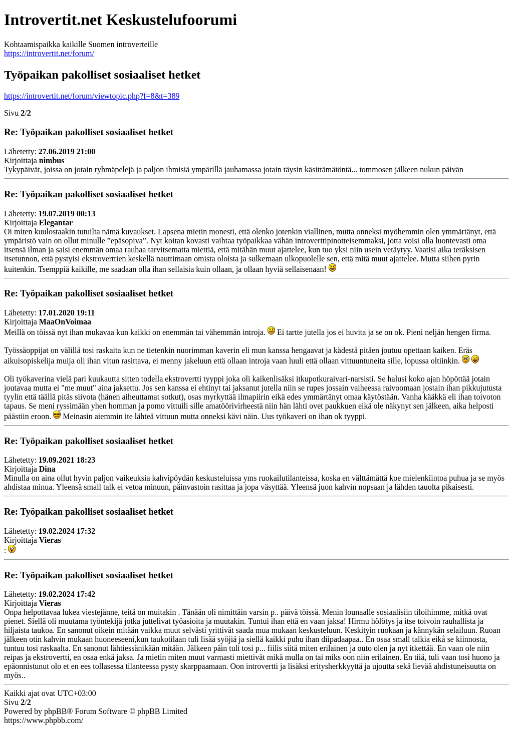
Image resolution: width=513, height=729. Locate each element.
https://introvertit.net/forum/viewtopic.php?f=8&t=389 (91, 96)
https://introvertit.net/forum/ (49, 53)
